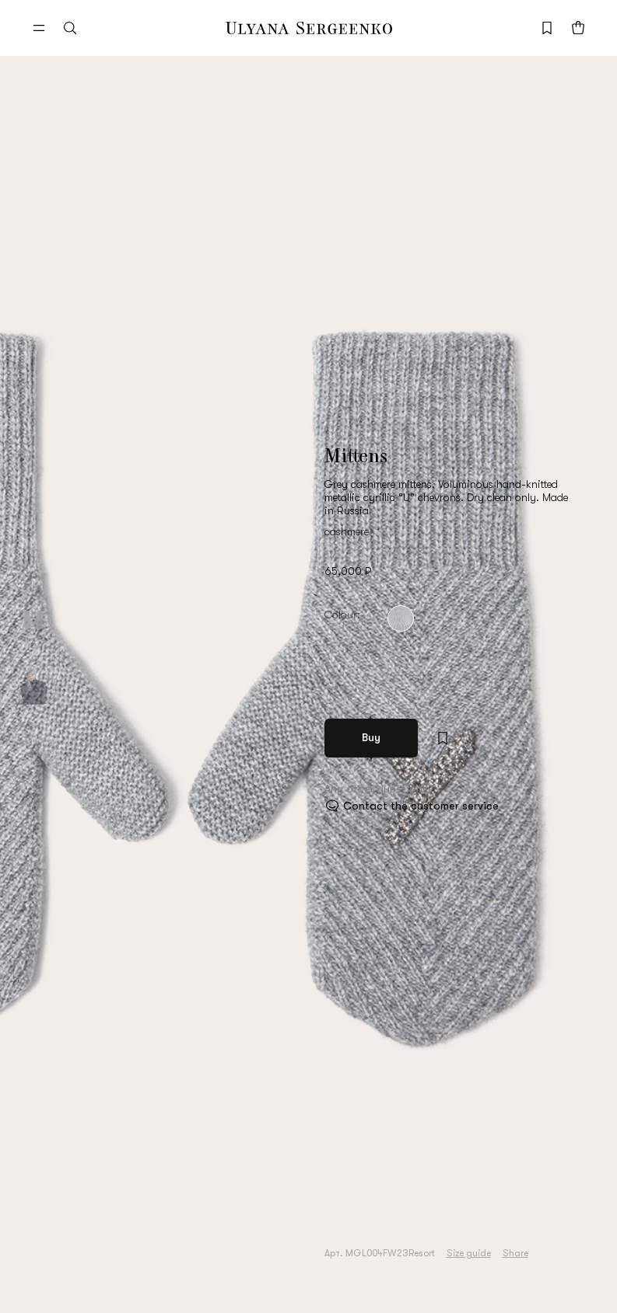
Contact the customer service (421, 805)
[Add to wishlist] (442, 738)
